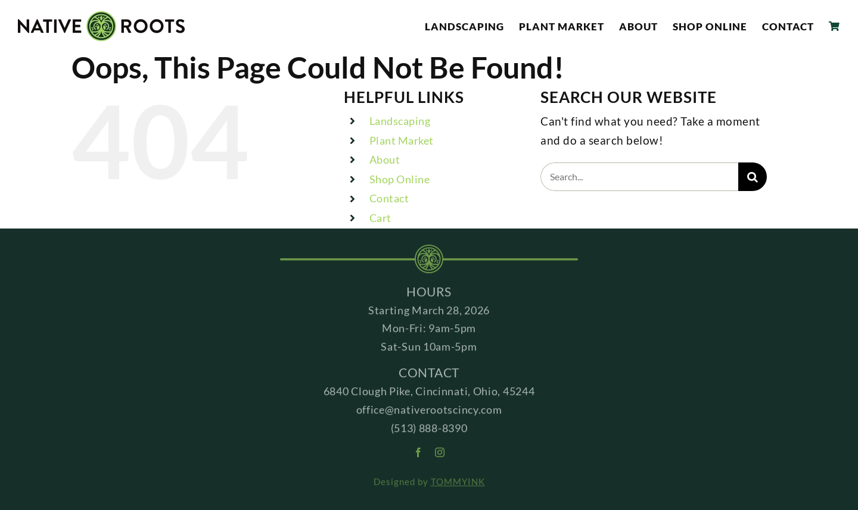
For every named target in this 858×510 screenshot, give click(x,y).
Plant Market (401, 140)
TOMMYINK (458, 484)
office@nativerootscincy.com (429, 411)
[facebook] (419, 454)
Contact (389, 198)
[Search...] (639, 176)
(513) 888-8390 (429, 430)
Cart (380, 217)
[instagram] (440, 454)
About (384, 159)
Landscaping (400, 120)
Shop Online (399, 179)
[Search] (752, 176)
